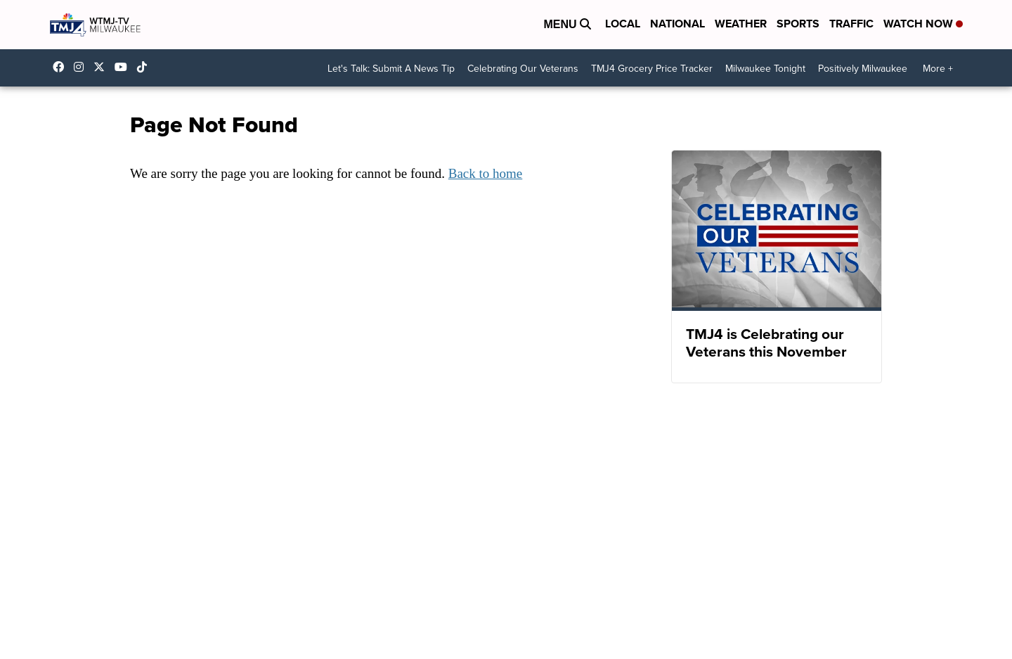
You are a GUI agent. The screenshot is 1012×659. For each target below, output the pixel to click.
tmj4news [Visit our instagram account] (82, 66)
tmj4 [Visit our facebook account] (62, 66)
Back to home (485, 173)
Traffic (851, 23)
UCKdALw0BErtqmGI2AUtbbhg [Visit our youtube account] (124, 66)
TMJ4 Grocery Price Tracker (652, 68)
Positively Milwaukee (862, 68)
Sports (798, 23)
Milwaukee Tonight (765, 68)
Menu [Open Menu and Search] (567, 24)
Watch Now (923, 23)
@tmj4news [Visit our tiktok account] (145, 66)
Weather (741, 23)
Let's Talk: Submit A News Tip (391, 68)
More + (938, 68)
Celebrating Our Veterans (522, 68)
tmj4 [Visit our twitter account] (102, 66)
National (677, 23)
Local (622, 23)
